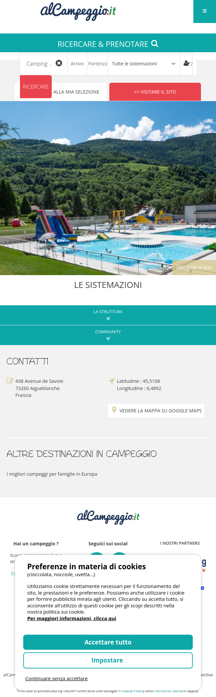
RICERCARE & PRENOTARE (108, 44)
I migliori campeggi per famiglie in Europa (52, 474)
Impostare (107, 660)
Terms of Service (170, 690)
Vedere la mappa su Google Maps (156, 410)
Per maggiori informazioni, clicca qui (71, 618)
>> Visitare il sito (155, 92)
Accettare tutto (108, 642)
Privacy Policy (131, 690)
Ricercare (36, 86)
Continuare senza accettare (56, 678)
